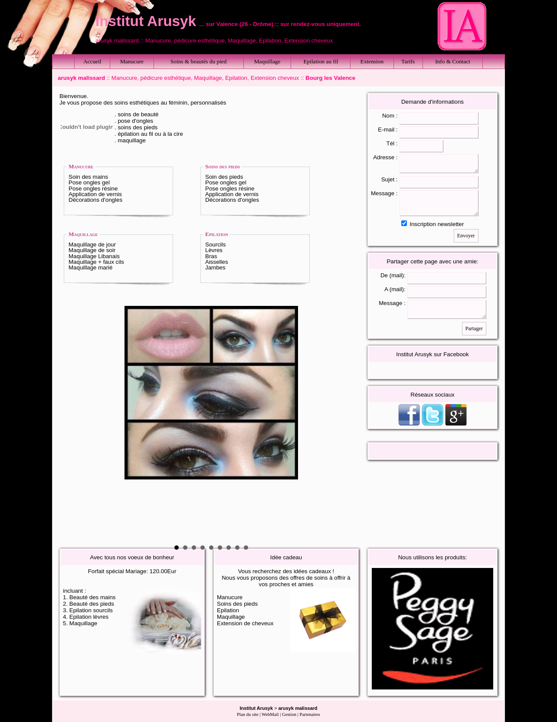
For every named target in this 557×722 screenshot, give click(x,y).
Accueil (92, 61)
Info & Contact (452, 61)
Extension (371, 61)
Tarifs (408, 61)
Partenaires (310, 714)
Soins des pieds (222, 166)
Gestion (289, 714)
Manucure (132, 61)
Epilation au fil (320, 61)
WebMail (270, 714)
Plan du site (248, 714)
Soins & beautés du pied (198, 61)
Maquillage (267, 61)
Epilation (216, 234)
